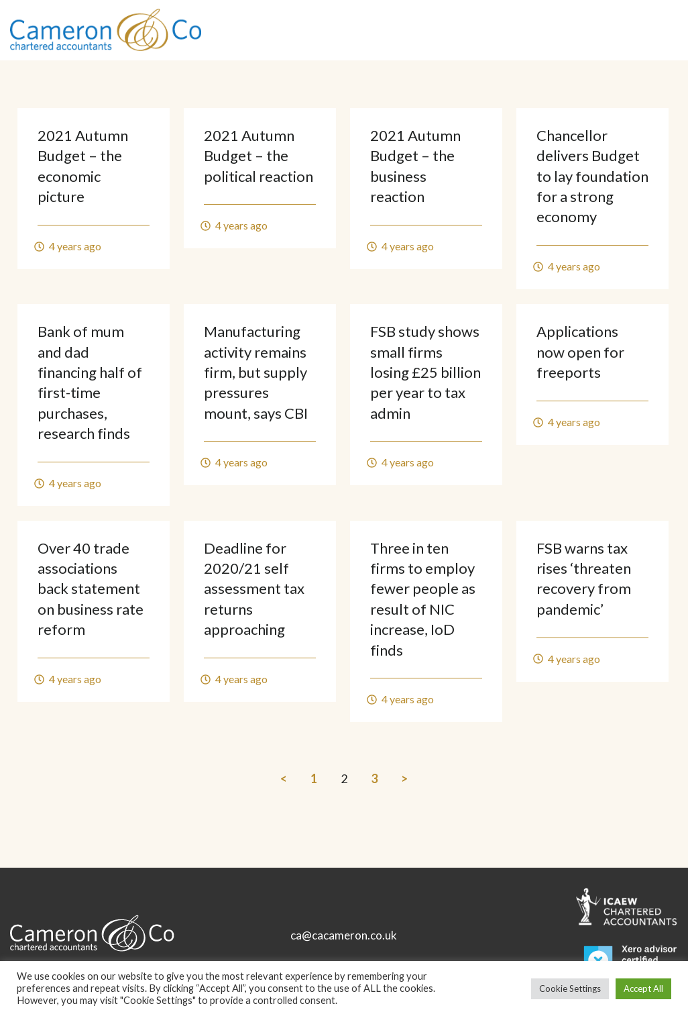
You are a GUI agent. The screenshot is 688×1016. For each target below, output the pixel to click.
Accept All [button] (643, 988)
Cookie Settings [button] (570, 988)
